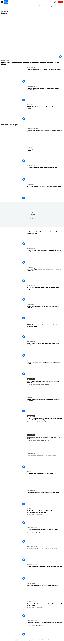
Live (60, 2)
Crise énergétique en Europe (51, 6)
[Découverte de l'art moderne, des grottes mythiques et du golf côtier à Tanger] (45, 610)
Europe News (31, 583)
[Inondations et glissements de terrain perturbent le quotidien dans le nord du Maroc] (32, 63)
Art (28, 360)
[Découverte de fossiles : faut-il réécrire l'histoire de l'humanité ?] (45, 137)
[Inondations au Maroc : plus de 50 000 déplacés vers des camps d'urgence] (45, 95)
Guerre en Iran (17, 6)
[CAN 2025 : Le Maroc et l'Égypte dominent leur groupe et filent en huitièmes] (45, 257)
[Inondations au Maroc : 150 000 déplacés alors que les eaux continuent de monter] (45, 76)
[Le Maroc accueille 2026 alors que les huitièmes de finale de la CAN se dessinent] (45, 238)
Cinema (29, 397)
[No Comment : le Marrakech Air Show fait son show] (45, 461)
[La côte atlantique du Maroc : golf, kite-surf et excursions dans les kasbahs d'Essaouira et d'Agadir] (45, 425)
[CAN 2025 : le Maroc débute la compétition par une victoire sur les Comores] (45, 313)
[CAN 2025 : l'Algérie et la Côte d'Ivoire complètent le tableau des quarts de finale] (45, 155)
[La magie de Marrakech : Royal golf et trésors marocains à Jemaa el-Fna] (45, 536)
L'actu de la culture (32, 128)
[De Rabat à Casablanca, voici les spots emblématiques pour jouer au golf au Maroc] (45, 443)
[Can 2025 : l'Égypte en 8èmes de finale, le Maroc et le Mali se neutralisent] (45, 275)
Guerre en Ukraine (6, 6)
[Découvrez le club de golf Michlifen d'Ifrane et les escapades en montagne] (45, 629)
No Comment (5, 60)
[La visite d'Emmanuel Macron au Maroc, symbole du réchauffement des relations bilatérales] (45, 480)
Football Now (31, 104)
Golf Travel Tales (32, 509)
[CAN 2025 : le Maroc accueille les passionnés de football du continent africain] (45, 331)
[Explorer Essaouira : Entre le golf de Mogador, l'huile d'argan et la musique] (45, 573)
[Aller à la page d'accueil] (6, 2)
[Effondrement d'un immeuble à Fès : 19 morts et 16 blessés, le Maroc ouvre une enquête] (45, 350)
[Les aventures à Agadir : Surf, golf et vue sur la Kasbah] (45, 554)
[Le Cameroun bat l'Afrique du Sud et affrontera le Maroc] (45, 174)
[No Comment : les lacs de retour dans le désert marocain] (45, 499)
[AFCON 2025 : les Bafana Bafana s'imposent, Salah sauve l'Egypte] (45, 294)
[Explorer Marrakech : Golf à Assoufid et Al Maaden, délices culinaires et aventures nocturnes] (45, 517)
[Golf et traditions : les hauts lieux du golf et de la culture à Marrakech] (45, 388)
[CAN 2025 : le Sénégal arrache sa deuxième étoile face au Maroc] (45, 113)
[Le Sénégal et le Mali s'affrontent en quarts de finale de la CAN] (45, 193)
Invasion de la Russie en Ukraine (32, 6)
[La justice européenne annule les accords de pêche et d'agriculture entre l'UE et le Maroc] (45, 592)
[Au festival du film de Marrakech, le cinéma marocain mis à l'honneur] (45, 406)
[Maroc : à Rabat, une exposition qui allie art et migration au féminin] (45, 368)
